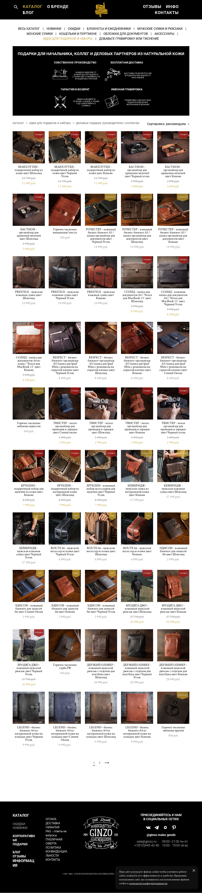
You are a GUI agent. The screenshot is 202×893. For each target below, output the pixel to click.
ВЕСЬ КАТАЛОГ (29, 46)
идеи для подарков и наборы (50, 140)
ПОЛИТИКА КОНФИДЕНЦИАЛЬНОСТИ (56, 852)
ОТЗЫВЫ (152, 15)
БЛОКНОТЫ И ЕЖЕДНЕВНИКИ (109, 46)
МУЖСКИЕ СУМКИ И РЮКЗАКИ (160, 46)
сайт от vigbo (100, 884)
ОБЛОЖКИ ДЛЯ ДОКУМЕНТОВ (125, 51)
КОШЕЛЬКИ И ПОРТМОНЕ (78, 51)
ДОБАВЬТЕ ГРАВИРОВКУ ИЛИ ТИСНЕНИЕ (129, 56)
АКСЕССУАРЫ (164, 51)
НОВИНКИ (54, 46)
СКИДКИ (74, 46)
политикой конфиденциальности (148, 883)
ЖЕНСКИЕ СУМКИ (39, 51)
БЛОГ (54, 21)
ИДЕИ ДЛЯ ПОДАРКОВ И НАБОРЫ (68, 56)
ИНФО (172, 15)
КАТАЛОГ (32, 15)
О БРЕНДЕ (33, 21)
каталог (18, 140)
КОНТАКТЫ (167, 21)
